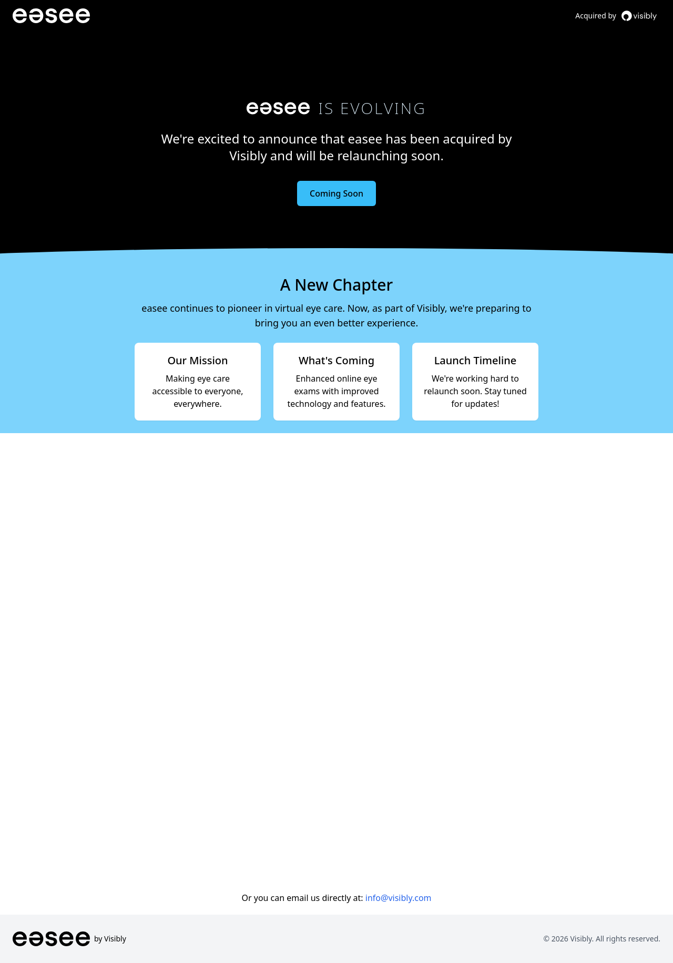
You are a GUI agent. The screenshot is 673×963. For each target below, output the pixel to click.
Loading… (336, 659)
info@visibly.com (398, 898)
